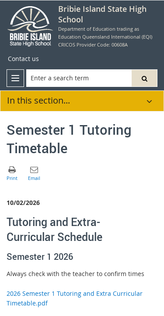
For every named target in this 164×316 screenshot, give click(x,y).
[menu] (15, 78)
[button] (144, 78)
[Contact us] (23, 59)
